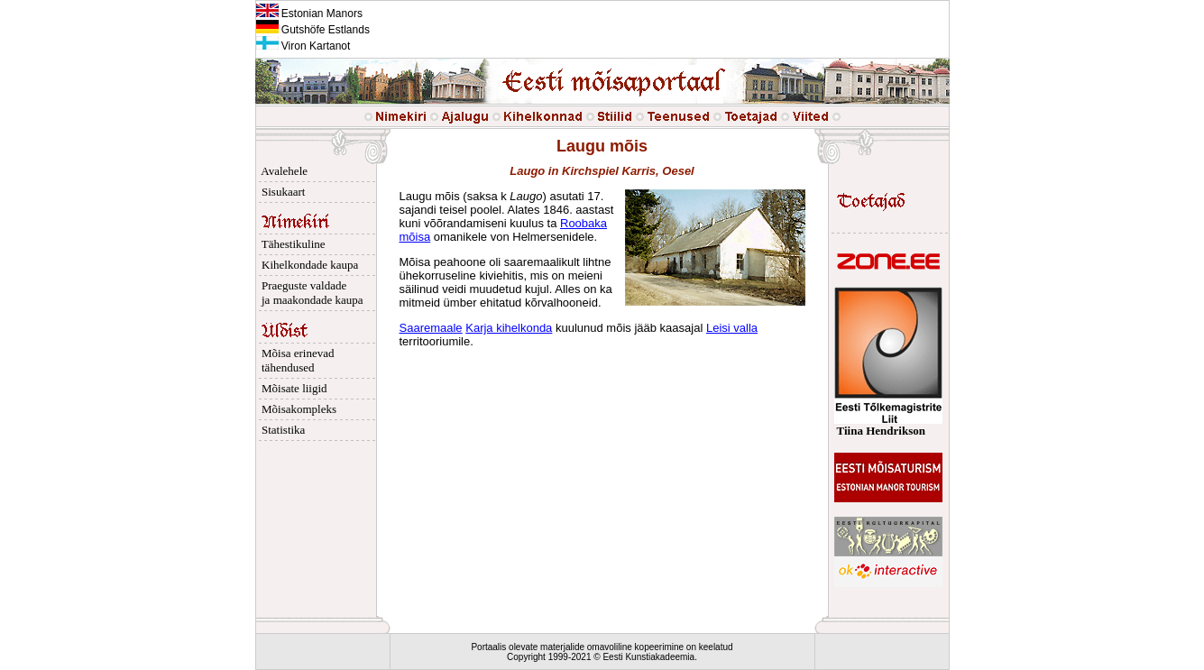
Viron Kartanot (303, 46)
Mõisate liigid (291, 388)
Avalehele (282, 171)
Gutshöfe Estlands (313, 29)
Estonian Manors (309, 13)
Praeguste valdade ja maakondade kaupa (309, 293)
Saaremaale (431, 328)
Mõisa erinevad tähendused (295, 360)
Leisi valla (732, 328)
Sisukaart (281, 191)
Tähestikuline (291, 244)
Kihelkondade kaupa (307, 264)
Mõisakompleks (296, 409)
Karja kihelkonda (508, 328)
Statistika (281, 429)
